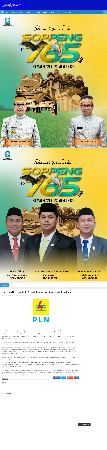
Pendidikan (45, 12)
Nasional (27, 12)
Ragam (64, 12)
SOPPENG (28, 295)
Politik (13, 12)
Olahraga (19, 12)
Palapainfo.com (7, 331)
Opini (58, 12)
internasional (36, 12)
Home (6, 12)
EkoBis (52, 12)
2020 (8, 448)
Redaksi (70, 12)
